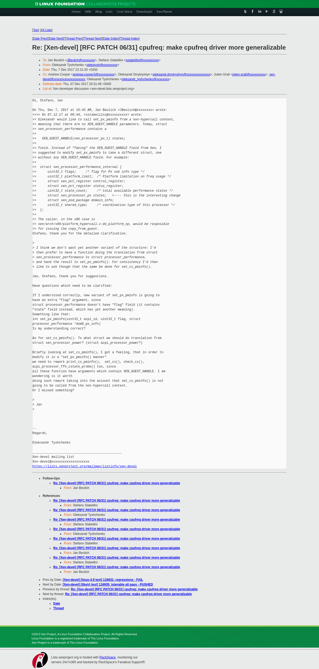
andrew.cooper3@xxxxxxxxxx (93, 74)
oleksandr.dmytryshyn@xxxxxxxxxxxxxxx (181, 74)
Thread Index (129, 38)
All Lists (46, 30)
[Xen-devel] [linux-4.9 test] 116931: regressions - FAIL (103, 580)
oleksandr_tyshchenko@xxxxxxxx (145, 79)
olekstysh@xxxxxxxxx (102, 65)
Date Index (110, 38)
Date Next (56, 38)
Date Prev (40, 38)
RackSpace (107, 657)
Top (35, 30)
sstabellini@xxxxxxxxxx (142, 60)
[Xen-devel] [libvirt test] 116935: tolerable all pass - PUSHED (108, 584)
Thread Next (92, 38)
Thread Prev (73, 38)
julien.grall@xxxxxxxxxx (249, 74)
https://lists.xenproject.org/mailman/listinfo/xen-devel (84, 466)
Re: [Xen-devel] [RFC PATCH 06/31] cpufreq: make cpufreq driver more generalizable (116, 483)
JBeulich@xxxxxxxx (81, 60)
